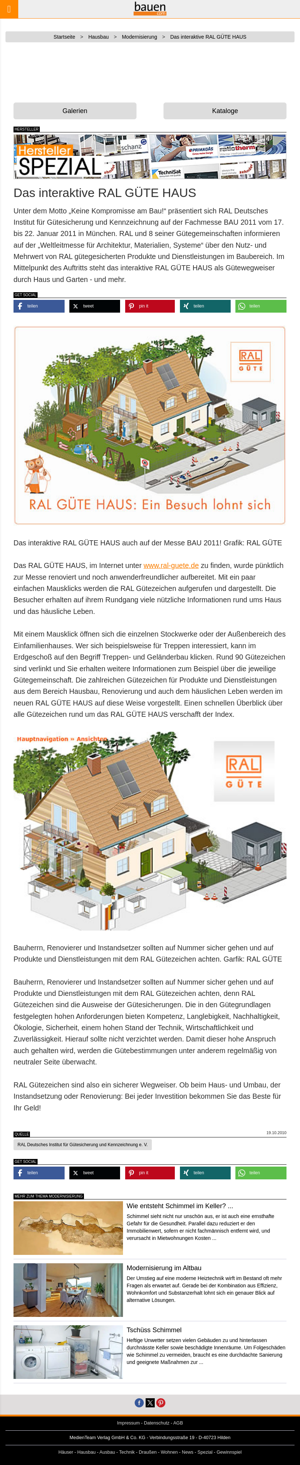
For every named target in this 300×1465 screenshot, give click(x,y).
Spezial (204, 1452)
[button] (39, 306)
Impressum (128, 1423)
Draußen (148, 1452)
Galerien (74, 111)
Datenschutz (156, 1423)
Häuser (65, 1452)
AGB (178, 1423)
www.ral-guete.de (171, 565)
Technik (127, 1452)
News (187, 1452)
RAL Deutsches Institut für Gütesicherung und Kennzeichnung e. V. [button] (83, 1144)
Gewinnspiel (229, 1452)
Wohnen (169, 1452)
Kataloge (225, 111)
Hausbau (86, 1452)
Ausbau (107, 1452)
